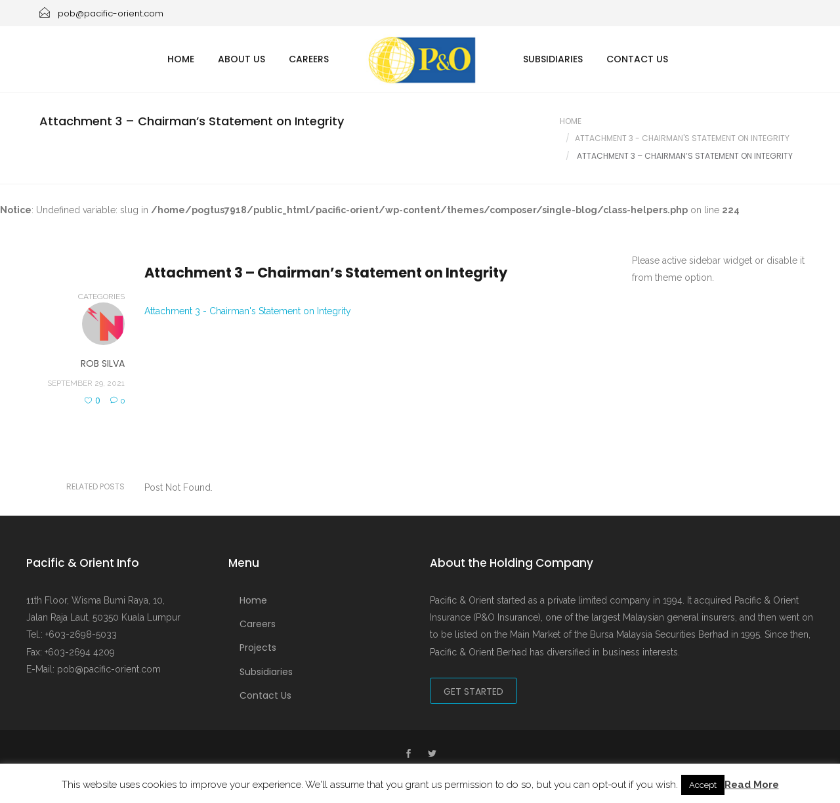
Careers (309, 59)
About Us (241, 59)
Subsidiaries (553, 59)
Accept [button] (703, 785)
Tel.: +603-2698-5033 (71, 634)
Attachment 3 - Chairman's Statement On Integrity (682, 138)
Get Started (473, 691)
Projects (258, 647)
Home (180, 59)
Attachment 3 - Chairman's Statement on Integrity (247, 311)
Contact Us (637, 59)
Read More (751, 785)
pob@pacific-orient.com (101, 13)
